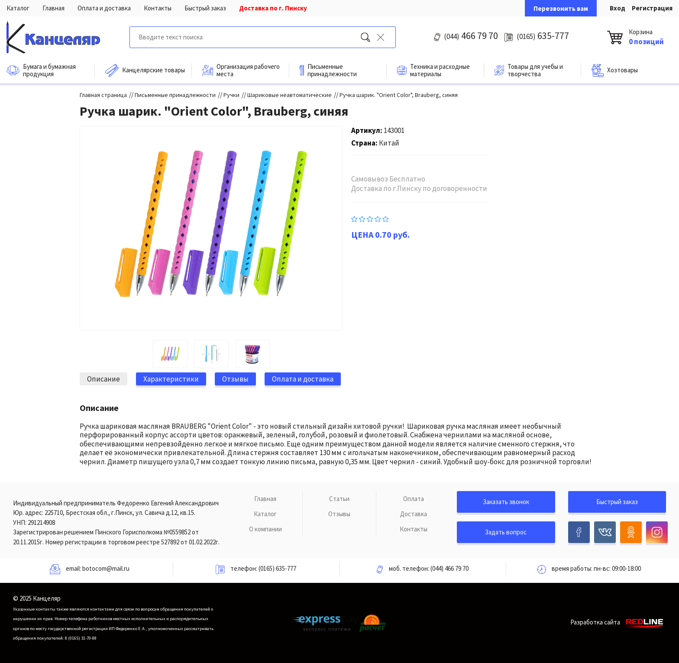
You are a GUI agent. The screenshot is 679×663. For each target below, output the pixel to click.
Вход (617, 8)
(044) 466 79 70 (449, 568)
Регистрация (652, 8)
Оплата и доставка (104, 8)
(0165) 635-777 (277, 568)
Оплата (413, 499)
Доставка (413, 514)
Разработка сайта (618, 622)
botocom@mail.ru (105, 568)
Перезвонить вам (561, 8)
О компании (265, 529)
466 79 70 (471, 35)
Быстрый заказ (205, 8)
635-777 (543, 35)
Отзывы (339, 514)
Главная (53, 8)
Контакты (157, 8)
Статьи (339, 499)
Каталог (17, 8)
